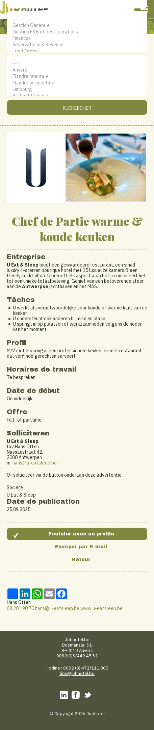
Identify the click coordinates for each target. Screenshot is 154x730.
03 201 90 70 (20, 608)
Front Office (77, 51)
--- (77, 19)
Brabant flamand (77, 96)
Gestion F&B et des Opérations (77, 32)
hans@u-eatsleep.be (34, 463)
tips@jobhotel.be (77, 673)
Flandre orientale (77, 76)
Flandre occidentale (77, 83)
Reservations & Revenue (77, 45)
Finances (77, 38)
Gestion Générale (77, 25)
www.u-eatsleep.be (101, 608)
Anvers (77, 70)
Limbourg (77, 89)
